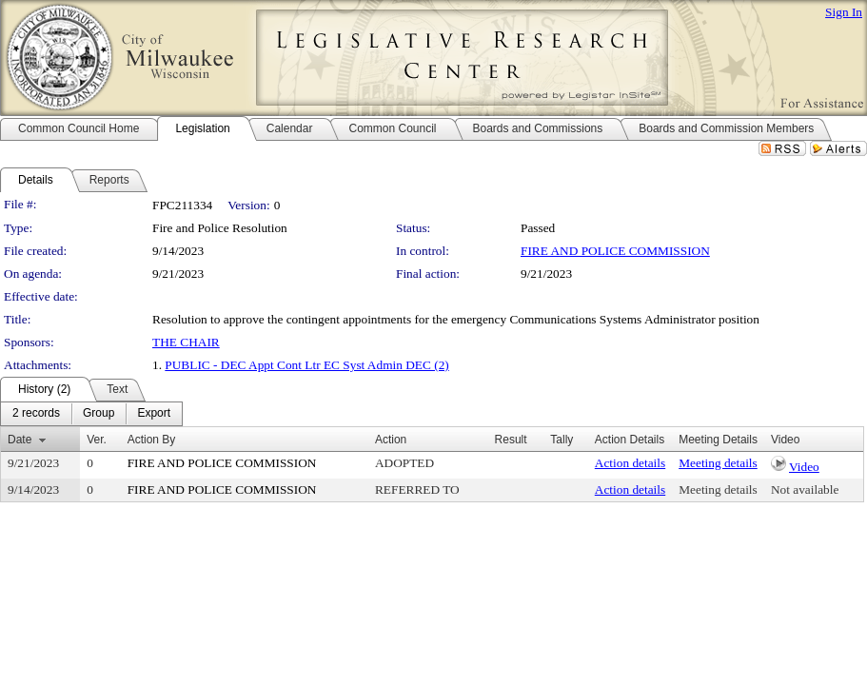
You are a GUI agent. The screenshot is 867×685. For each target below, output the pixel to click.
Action (390, 439)
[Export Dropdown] (154, 413)
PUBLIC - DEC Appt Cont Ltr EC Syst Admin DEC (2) (306, 365)
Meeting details (718, 463)
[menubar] (91, 413)
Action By (152, 439)
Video (804, 467)
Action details (630, 463)
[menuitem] (36, 413)
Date (19, 439)
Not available (804, 489)
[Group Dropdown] (98, 413)
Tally (561, 439)
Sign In (843, 12)
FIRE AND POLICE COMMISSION (615, 251)
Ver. (97, 439)
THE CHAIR (186, 342)
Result (511, 439)
